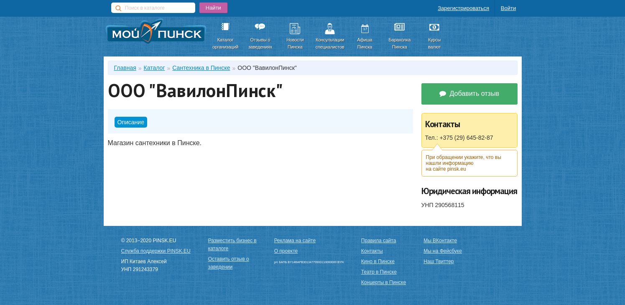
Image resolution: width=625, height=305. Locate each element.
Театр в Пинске (379, 272)
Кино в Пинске (378, 261)
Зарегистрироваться (463, 8)
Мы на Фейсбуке (442, 251)
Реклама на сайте (295, 240)
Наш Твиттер (438, 261)
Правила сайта (378, 240)
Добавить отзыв (469, 93)
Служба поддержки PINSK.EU (156, 251)
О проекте (286, 251)
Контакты (372, 251)
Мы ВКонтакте (440, 240)
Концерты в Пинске (383, 282)
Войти (508, 8)
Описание (130, 122)
